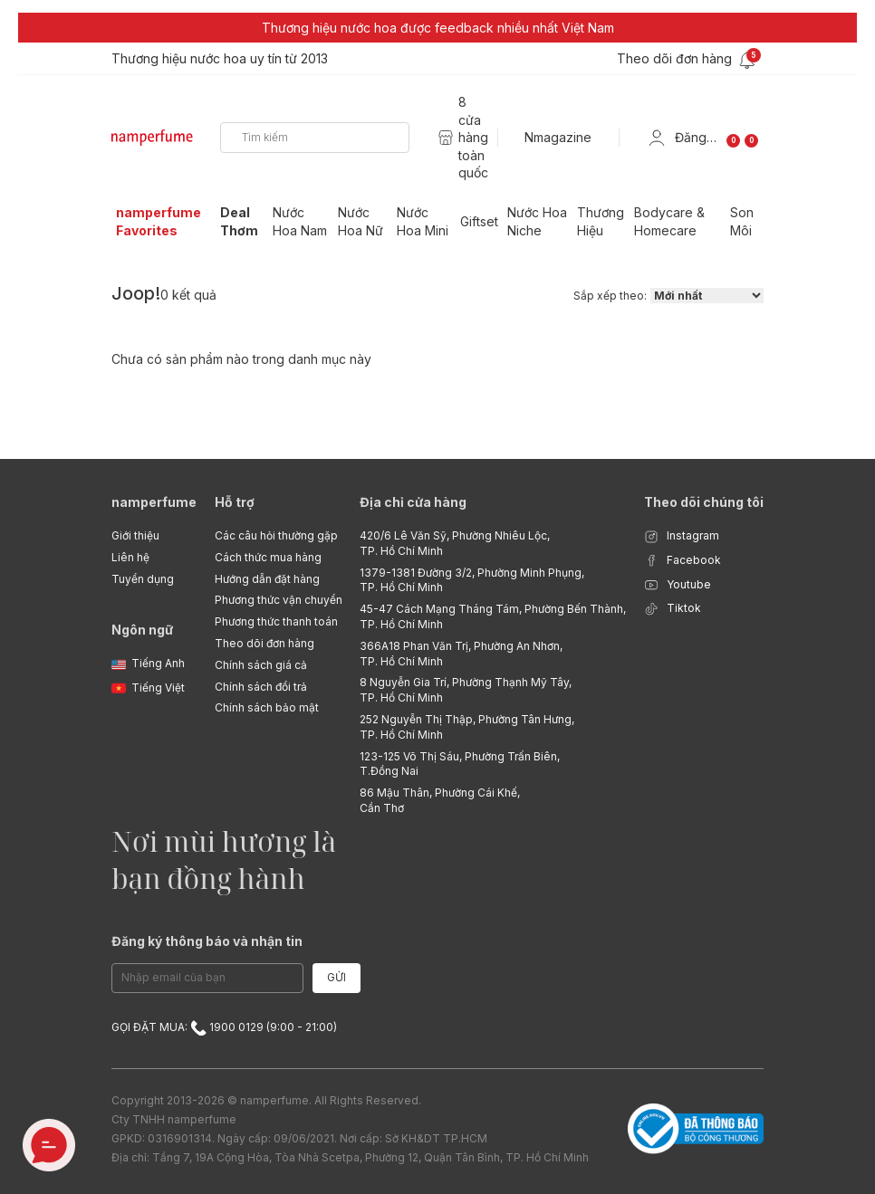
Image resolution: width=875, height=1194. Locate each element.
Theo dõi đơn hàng (264, 643)
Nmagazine (557, 137)
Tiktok (672, 608)
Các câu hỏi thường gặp (276, 535)
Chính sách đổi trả (261, 686)
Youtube (677, 585)
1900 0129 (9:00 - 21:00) (263, 1027)
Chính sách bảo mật (267, 707)
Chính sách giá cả (261, 665)
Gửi (336, 977)
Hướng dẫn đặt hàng (267, 579)
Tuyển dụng (142, 579)
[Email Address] (207, 978)
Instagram (681, 536)
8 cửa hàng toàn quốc (473, 137)
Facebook (682, 560)
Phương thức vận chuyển (278, 600)
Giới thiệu (135, 535)
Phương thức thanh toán (276, 621)
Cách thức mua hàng (268, 557)
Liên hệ (130, 557)
